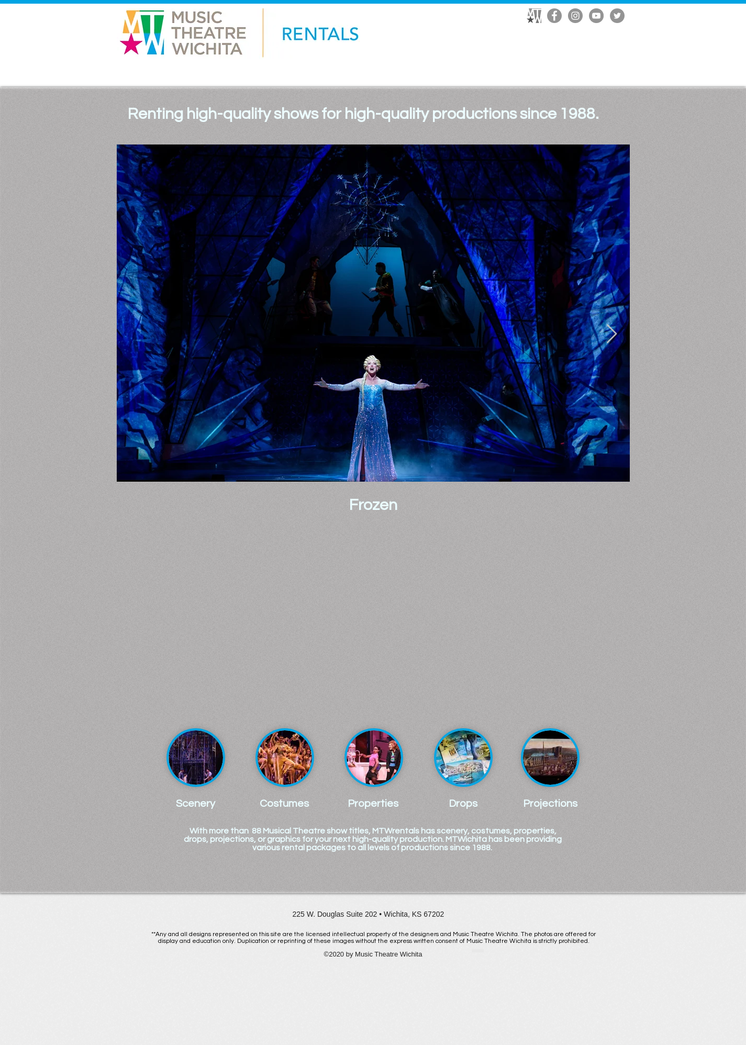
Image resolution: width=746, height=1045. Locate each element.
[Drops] (463, 804)
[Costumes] (284, 804)
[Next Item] (612, 334)
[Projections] (550, 804)
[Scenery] (196, 804)
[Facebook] (554, 15)
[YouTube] (596, 15)
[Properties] (373, 804)
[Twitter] (617, 15)
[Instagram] (575, 15)
